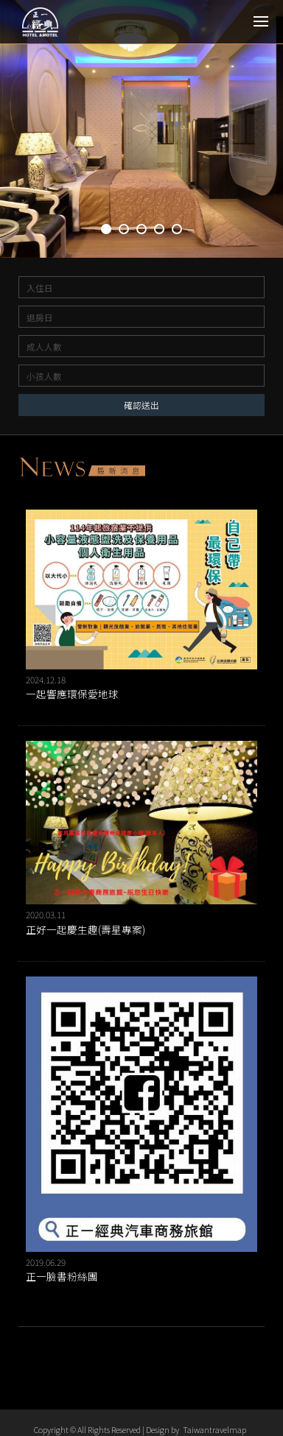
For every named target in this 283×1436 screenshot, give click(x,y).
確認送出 (141, 404)
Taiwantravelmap (214, 1429)
